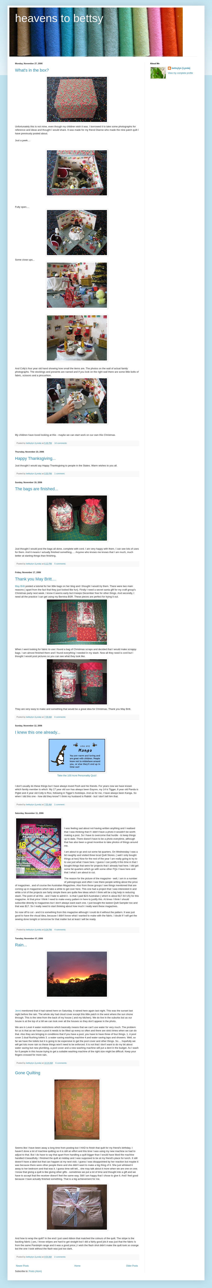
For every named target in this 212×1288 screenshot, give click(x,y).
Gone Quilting (27, 1072)
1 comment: (59, 473)
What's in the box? (32, 70)
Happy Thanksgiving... (35, 458)
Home (77, 1266)
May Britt (20, 586)
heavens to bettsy (59, 18)
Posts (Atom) (35, 1271)
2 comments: (60, 1257)
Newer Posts (22, 1266)
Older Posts (132, 1266)
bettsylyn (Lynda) (181, 68)
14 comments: (61, 443)
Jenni (18, 1010)
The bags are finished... (36, 488)
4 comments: (60, 717)
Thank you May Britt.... (35, 579)
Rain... (21, 945)
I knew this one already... (37, 732)
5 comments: (60, 564)
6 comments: (61, 1063)
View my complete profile (180, 73)
